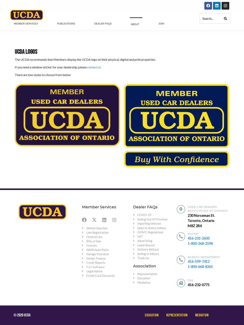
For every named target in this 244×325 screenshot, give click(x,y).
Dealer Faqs (103, 23)
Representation (177, 315)
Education (152, 315)
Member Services (26, 23)
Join (161, 23)
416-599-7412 (199, 261)
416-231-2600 (199, 238)
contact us (94, 67)
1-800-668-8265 (200, 266)
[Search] (225, 18)
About (135, 24)
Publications (66, 23)
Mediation (202, 315)
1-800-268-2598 (200, 243)
